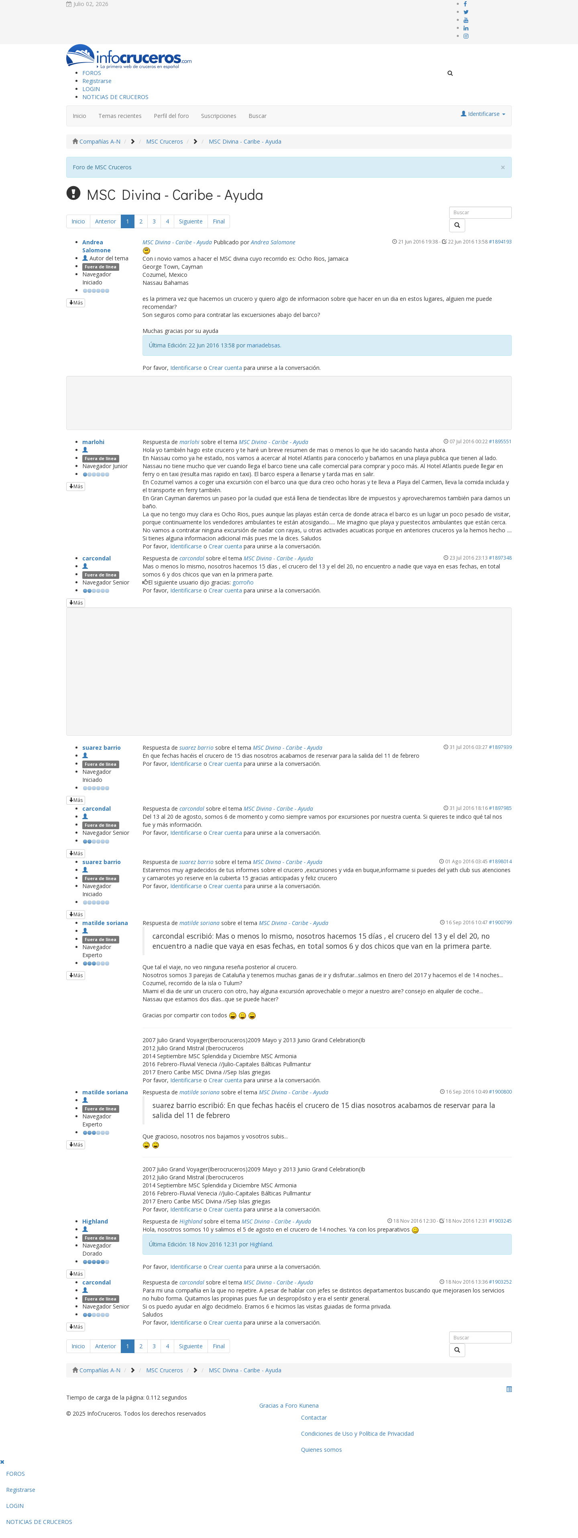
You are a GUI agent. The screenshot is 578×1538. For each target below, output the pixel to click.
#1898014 (500, 861)
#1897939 (500, 747)
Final (219, 221)
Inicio (79, 116)
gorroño (243, 582)
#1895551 (500, 441)
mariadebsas (263, 345)
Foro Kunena (302, 1405)
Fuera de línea (100, 267)
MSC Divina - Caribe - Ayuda (177, 242)
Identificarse (186, 367)
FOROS (91, 73)
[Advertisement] (289, 671)
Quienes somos (321, 1449)
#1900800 (500, 1091)
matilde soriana (105, 923)
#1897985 (500, 808)
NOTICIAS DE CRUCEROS (115, 97)
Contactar (314, 1417)
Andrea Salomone (96, 246)
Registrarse (97, 81)
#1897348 (500, 557)
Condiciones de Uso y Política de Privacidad (357, 1433)
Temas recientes (120, 116)
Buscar (257, 116)
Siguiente (191, 221)
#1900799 (500, 922)
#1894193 (500, 241)
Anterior (105, 221)
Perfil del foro (171, 116)
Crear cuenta (225, 367)
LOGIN (91, 89)
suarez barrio (101, 747)
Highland (95, 1221)
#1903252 (500, 1281)
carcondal (96, 558)
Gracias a (271, 1405)
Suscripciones (218, 116)
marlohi (93, 442)
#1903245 (500, 1220)
